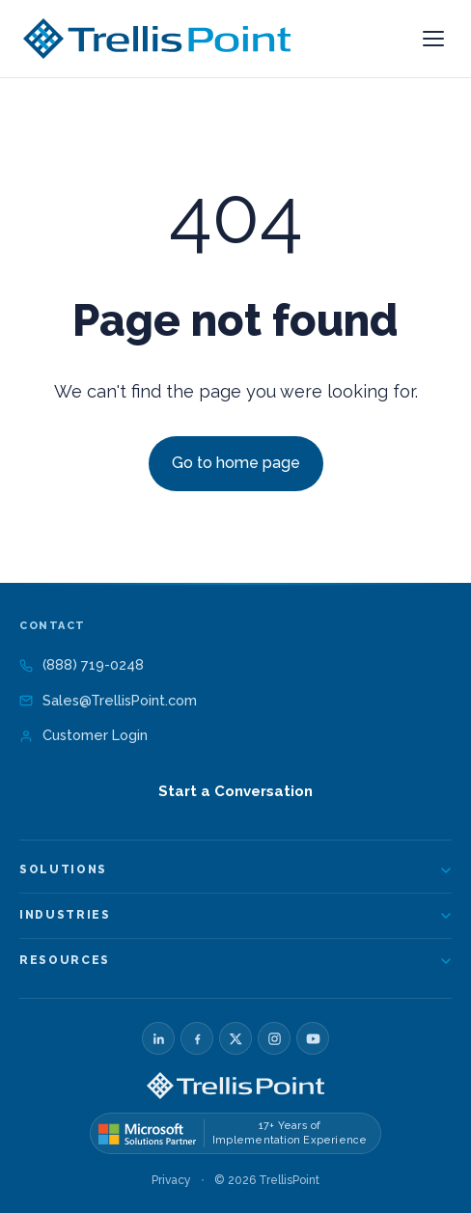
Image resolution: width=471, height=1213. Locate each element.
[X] (235, 1038)
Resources (235, 960)
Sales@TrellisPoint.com (108, 700)
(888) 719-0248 (81, 664)
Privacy (171, 1180)
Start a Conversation (235, 791)
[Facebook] (196, 1038)
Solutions (235, 869)
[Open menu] (433, 38)
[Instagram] (274, 1038)
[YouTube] (312, 1038)
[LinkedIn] (158, 1038)
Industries (235, 915)
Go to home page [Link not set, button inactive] (236, 463)
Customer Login (83, 735)
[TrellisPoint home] (236, 1085)
